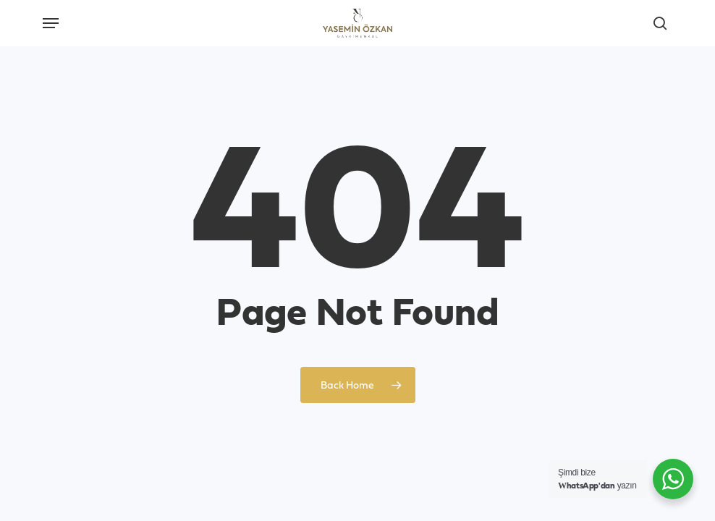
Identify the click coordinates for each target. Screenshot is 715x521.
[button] (51, 23)
